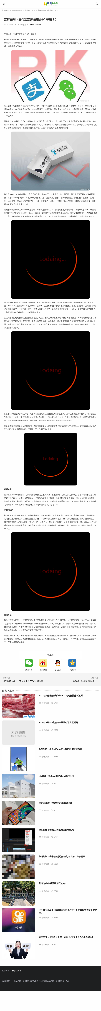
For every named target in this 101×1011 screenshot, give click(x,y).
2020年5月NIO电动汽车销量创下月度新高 (58, 722)
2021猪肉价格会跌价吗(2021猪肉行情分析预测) (61, 695)
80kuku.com (35, 24)
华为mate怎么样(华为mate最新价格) (56, 803)
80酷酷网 (7, 10)
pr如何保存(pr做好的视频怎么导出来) (56, 830)
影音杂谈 (17, 10)
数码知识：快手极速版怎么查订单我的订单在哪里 (62, 856)
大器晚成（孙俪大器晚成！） (84, 681)
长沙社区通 (16, 970)
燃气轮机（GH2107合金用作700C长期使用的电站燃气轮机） (31, 681)
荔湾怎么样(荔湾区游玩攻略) (52, 883)
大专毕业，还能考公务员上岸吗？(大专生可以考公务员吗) (66, 937)
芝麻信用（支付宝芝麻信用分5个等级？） (40, 10)
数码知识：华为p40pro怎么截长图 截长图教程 (60, 749)
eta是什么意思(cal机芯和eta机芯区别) (56, 776)
